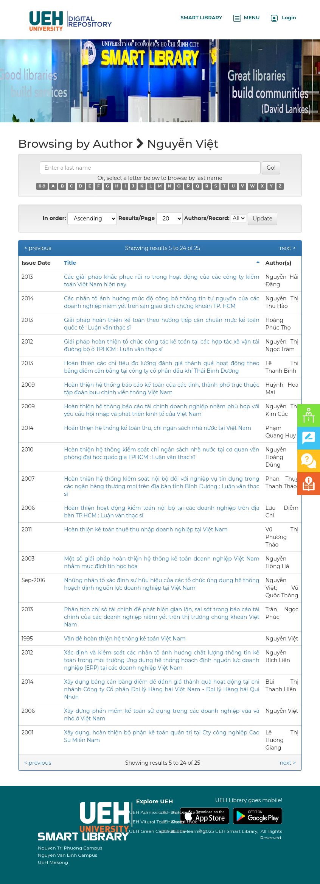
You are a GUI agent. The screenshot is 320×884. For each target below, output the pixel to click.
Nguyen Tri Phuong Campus (70, 848)
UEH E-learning (188, 831)
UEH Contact (185, 812)
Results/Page (136, 218)
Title (70, 262)
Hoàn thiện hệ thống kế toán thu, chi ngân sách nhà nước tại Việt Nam (157, 428)
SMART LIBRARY (201, 17)
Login (283, 18)
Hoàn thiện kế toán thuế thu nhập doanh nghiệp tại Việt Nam (146, 529)
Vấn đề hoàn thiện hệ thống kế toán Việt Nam (125, 638)
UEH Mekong (53, 862)
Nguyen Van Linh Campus (67, 855)
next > (288, 248)
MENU (246, 18)
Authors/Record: (207, 218)
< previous (37, 248)
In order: (54, 218)
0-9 (42, 186)
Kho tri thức (184, 822)
